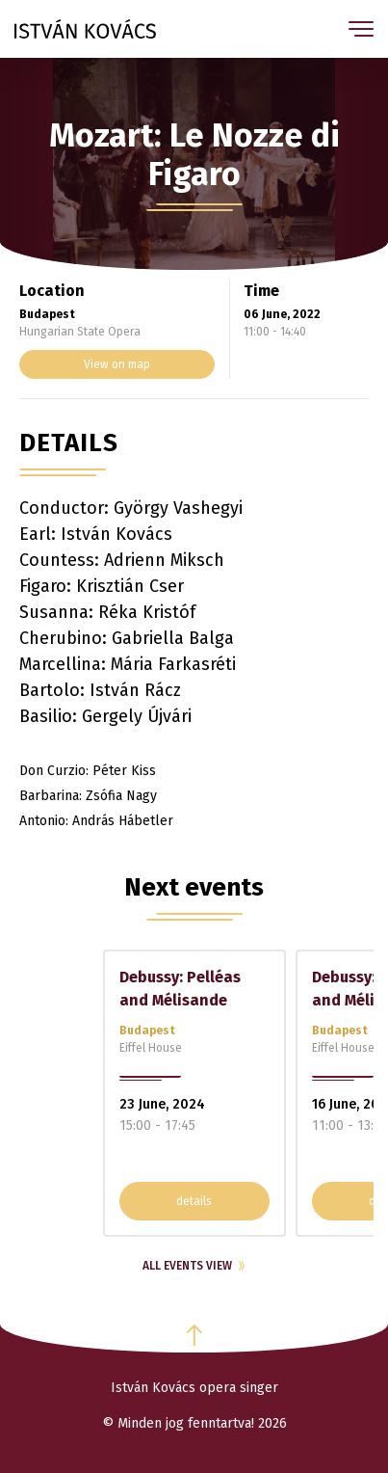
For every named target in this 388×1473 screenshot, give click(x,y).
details (194, 1201)
